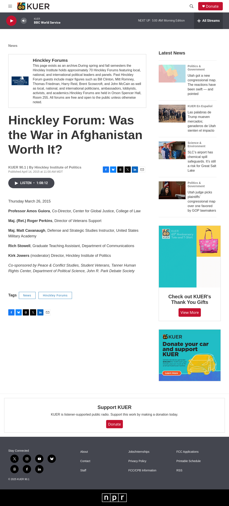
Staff (83, 470)
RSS (179, 470)
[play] (11, 20)
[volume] (23, 20)
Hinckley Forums (50, 60)
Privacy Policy (137, 461)
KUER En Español (200, 106)
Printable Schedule (188, 461)
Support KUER (114, 407)
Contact (85, 461)
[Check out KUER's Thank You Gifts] (190, 257)
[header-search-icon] (191, 6)
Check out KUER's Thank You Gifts (189, 299)
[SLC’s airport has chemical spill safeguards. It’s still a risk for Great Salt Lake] (172, 150)
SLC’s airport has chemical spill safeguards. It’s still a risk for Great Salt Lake (202, 161)
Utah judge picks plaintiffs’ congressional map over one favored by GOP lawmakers (202, 201)
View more (190, 312)
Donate (212, 6)
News (12, 46)
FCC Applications (187, 451)
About (84, 451)
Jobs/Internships (138, 451)
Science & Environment (196, 144)
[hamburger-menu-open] (10, 6)
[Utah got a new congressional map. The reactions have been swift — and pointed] (172, 74)
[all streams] (208, 20)
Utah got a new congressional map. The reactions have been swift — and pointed (202, 85)
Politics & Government (196, 67)
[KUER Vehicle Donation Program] (190, 355)
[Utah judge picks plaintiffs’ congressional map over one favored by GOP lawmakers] (172, 190)
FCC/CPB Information (142, 470)
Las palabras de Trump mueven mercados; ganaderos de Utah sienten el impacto (202, 121)
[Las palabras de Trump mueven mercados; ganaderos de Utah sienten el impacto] (172, 114)
